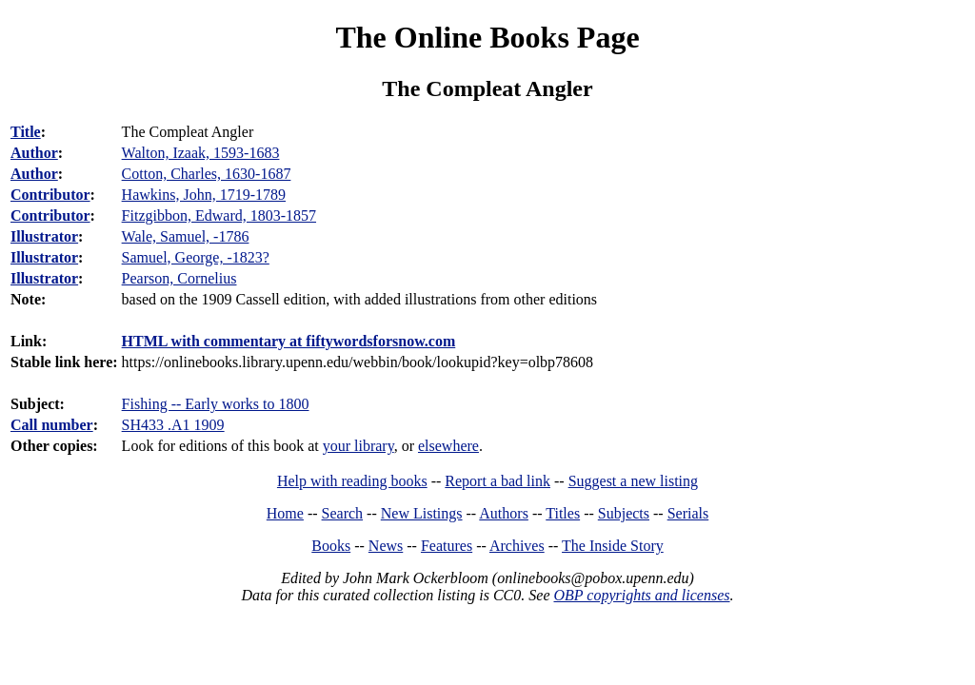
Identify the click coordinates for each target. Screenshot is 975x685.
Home (285, 513)
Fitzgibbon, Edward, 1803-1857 (219, 215)
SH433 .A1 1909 (173, 425)
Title (25, 132)
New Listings (422, 513)
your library (358, 446)
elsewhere (448, 446)
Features (446, 546)
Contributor (50, 194)
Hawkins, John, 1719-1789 (204, 194)
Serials (688, 513)
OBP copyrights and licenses (641, 595)
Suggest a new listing (633, 481)
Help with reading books (352, 481)
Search (343, 513)
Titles (563, 513)
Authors (503, 513)
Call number (51, 425)
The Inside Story (613, 546)
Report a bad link (497, 481)
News (385, 546)
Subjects (623, 513)
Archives (517, 546)
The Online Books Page (487, 37)
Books (330, 546)
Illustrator (44, 236)
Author (34, 153)
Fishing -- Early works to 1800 (215, 404)
